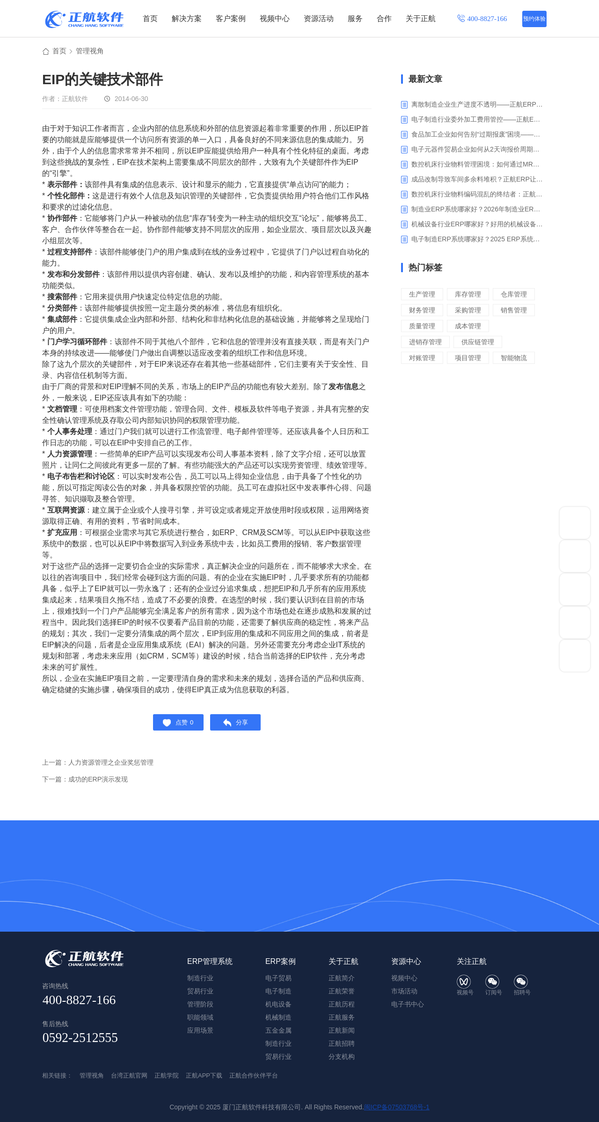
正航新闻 (342, 1030)
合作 (384, 18)
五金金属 (278, 1030)
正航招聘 (342, 1043)
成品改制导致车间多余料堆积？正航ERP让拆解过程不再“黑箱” (477, 180)
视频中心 (275, 18)
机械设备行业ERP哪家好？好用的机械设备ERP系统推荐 (477, 225)
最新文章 (425, 80)
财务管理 (471, 311)
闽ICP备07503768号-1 (397, 1107)
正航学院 (166, 1075)
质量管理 (423, 343)
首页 (150, 18)
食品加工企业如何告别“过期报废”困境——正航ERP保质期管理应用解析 (477, 135)
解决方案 (187, 18)
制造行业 (278, 1043)
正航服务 (342, 1017)
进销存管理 (426, 359)
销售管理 (471, 327)
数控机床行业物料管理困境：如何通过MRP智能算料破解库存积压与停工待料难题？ (477, 165)
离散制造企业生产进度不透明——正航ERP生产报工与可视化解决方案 (477, 105)
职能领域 (200, 1017)
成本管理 (471, 343)
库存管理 (471, 295)
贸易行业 (278, 1056)
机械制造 (278, 1017)
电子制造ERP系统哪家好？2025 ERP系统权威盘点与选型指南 (477, 240)
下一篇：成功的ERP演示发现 (88, 785)
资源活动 (319, 18)
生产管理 (423, 295)
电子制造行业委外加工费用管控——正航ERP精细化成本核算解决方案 (477, 120)
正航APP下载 (204, 1075)
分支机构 (342, 1056)
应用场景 (200, 1030)
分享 (238, 726)
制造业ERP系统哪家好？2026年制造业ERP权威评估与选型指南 (477, 210)
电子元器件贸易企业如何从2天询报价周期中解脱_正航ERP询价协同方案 (477, 150)
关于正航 (421, 18)
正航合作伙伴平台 (253, 1075)
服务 (355, 18)
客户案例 (231, 18)
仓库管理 (423, 311)
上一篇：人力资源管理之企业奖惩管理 (101, 768)
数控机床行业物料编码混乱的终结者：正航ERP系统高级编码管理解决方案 (477, 195)
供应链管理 (481, 359)
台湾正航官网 (129, 1075)
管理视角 (92, 52)
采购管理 (423, 327)
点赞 (175, 726)
